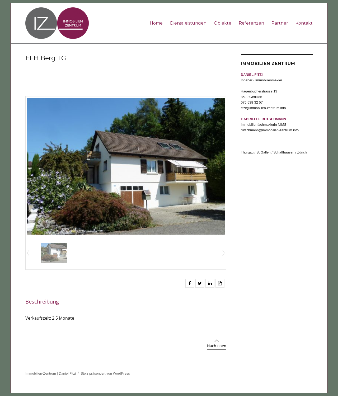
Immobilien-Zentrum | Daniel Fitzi (50, 373)
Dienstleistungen (188, 23)
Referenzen (251, 23)
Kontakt (304, 23)
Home (156, 23)
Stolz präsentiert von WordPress (105, 373)
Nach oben (216, 345)
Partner (279, 23)
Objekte (222, 23)
